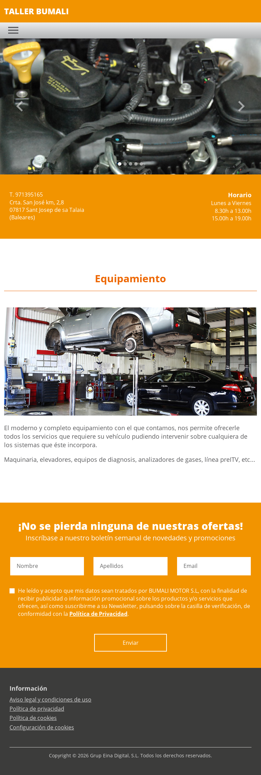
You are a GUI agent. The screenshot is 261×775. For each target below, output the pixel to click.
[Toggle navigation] (13, 30)
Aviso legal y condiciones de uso (50, 699)
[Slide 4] (141, 164)
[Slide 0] (119, 164)
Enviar (131, 642)
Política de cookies (33, 718)
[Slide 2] (130, 164)
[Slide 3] (136, 164)
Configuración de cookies (42, 727)
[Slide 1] (125, 164)
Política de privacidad (37, 708)
